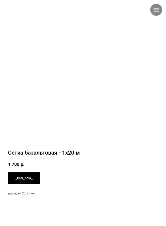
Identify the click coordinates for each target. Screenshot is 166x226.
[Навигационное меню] (156, 10)
